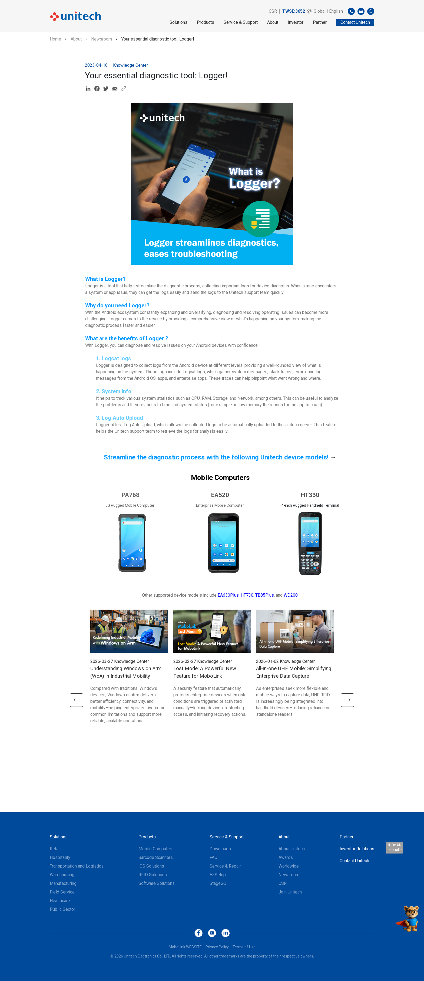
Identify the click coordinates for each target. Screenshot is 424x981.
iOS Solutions (151, 866)
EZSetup (218, 874)
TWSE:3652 (293, 11)
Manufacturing (63, 883)
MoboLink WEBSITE (185, 947)
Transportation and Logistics (77, 866)
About (272, 22)
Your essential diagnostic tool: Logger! (157, 39)
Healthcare (60, 900)
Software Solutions (156, 883)
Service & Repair (225, 866)
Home (55, 39)
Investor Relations (357, 848)
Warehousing (62, 874)
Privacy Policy (217, 947)
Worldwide (289, 866)
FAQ (213, 857)
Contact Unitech (354, 860)
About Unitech (292, 848)
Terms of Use (244, 947)
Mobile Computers (156, 848)
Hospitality (60, 857)
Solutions (178, 22)
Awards (286, 857)
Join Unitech (290, 892)
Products (205, 22)
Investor (295, 22)
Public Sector (62, 909)
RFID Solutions (152, 874)
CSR (273, 11)
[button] (75, 700)
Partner (320, 22)
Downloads (220, 848)
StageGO (218, 883)
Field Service (62, 892)
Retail (55, 848)
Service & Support (241, 22)
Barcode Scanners (155, 857)
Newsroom (101, 39)
